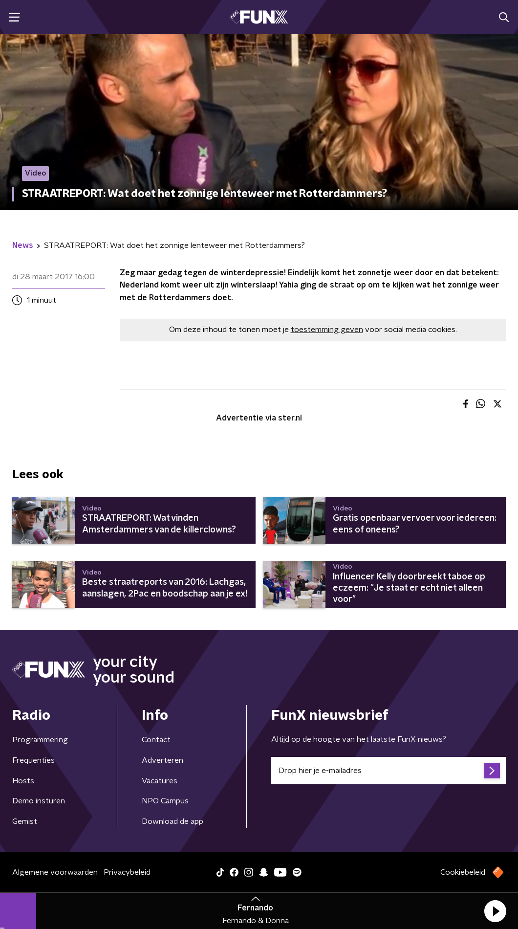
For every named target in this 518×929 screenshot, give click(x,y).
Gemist (24, 821)
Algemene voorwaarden (55, 872)
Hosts (23, 781)
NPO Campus (165, 801)
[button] (495, 911)
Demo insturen (38, 801)
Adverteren (162, 760)
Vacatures (159, 781)
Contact (156, 740)
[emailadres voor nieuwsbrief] (388, 770)
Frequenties (33, 760)
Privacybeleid (127, 872)
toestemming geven (327, 329)
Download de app (172, 821)
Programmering (40, 740)
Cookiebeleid (462, 872)
